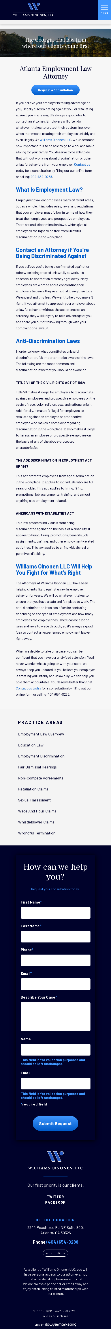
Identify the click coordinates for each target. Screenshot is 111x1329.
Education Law (30, 744)
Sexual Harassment (34, 799)
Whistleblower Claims (36, 821)
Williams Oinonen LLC (55, 139)
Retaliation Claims (33, 788)
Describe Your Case (39, 997)
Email (26, 973)
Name (26, 1039)
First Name (31, 902)
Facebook (55, 1202)
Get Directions (55, 1252)
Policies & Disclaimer (55, 1316)
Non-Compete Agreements (40, 777)
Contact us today (28, 688)
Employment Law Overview (41, 733)
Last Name (31, 926)
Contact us (82, 164)
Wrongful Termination (36, 832)
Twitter (55, 1196)
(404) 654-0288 (41, 176)
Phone (27, 949)
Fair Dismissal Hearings (37, 766)
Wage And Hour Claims (37, 810)
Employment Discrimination (41, 755)
